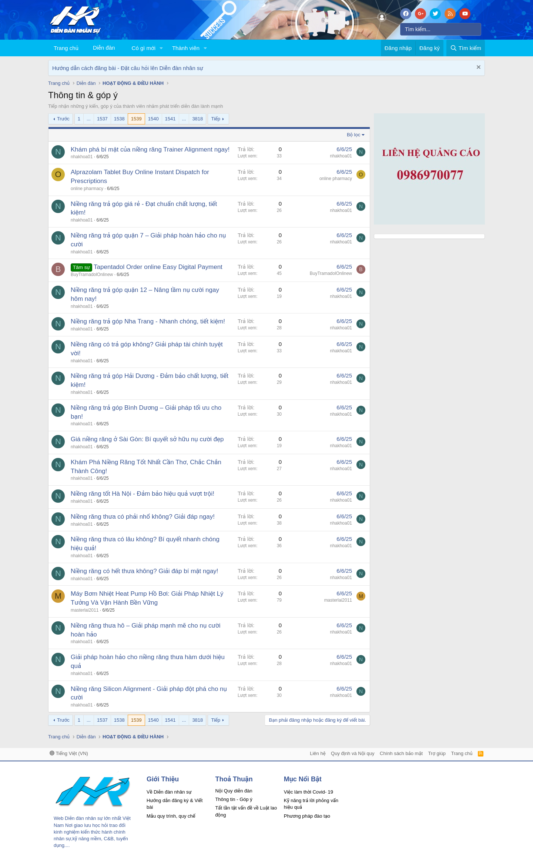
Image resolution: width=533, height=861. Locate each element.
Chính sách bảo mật (401, 753)
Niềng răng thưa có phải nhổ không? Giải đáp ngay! (143, 516)
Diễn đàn (104, 47)
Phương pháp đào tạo (307, 816)
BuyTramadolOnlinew (92, 274)
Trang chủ (66, 48)
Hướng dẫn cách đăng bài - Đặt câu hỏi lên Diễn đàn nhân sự (127, 68)
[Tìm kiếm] (440, 29)
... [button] (89, 119)
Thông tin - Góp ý (233, 799)
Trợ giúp (437, 753)
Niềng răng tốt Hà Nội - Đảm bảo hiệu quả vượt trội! (142, 493)
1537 (102, 119)
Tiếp (215, 119)
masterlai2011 (84, 610)
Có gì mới (143, 48)
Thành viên (186, 48)
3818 (197, 119)
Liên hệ (317, 753)
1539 (136, 119)
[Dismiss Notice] (478, 68)
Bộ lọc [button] (354, 134)
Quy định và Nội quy (353, 753)
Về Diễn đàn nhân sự (169, 792)
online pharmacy (87, 188)
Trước (63, 119)
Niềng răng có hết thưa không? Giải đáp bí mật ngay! (144, 571)
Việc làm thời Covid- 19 (308, 792)
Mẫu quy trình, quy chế (171, 816)
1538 (119, 119)
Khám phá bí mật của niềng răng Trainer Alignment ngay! (150, 149)
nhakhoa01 (82, 156)
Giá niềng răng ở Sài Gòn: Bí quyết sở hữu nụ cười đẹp (147, 439)
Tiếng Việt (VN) (69, 753)
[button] (161, 48)
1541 (170, 119)
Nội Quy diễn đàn (233, 791)
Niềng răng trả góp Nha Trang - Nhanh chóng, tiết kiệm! (148, 321)
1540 (153, 119)
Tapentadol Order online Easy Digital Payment (158, 266)
